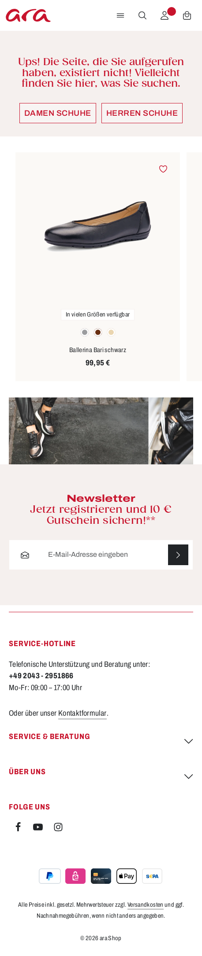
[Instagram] (58, 830)
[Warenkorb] (187, 15)
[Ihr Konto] (164, 15)
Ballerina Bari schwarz (97, 349)
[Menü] (120, 15)
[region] (101, 266)
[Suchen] (142, 15)
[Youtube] (38, 830)
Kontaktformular (82, 713)
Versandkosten (145, 904)
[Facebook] (18, 830)
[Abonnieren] (178, 555)
